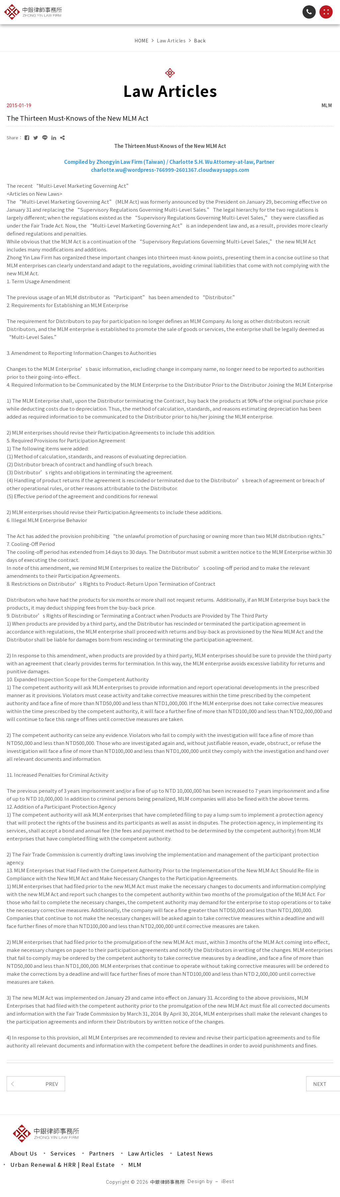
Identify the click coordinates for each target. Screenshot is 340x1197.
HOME (141, 40)
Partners (102, 1153)
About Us (23, 1153)
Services (63, 1153)
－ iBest (224, 1182)
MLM (135, 1165)
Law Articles (146, 1153)
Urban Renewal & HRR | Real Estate (62, 1165)
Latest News (196, 1153)
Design (196, 1182)
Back (200, 40)
